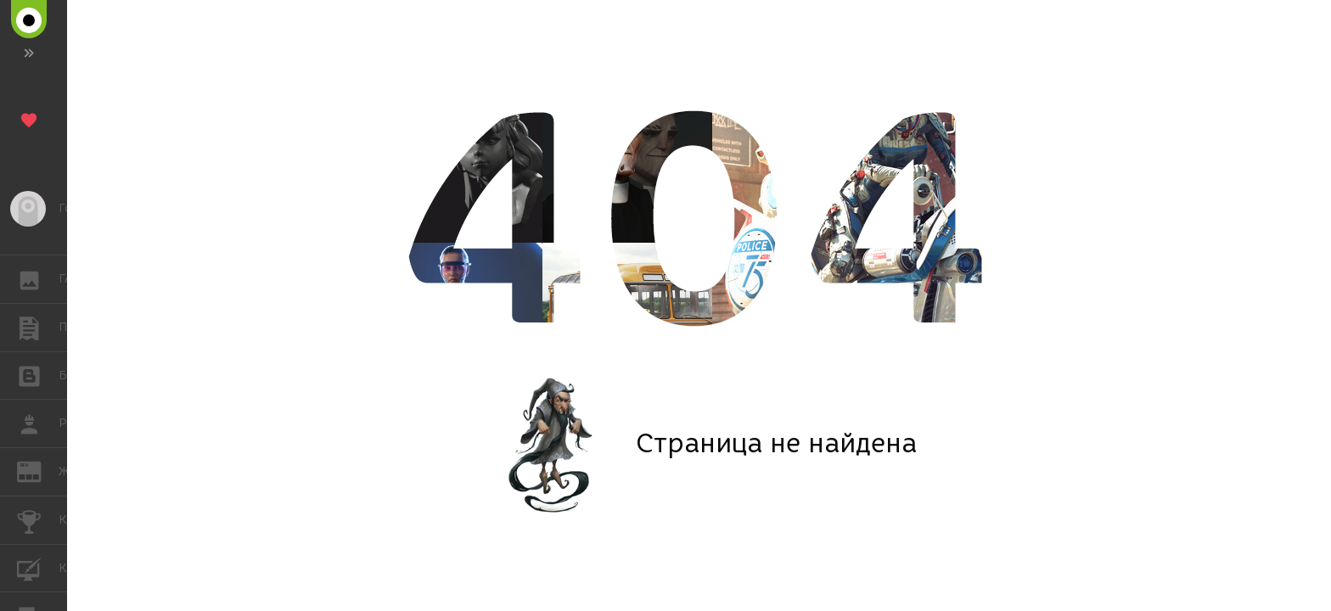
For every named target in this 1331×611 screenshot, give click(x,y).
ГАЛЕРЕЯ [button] (38, 279)
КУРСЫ (38, 567)
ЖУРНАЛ (38, 470)
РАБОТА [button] (38, 423)
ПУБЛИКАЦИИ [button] (38, 327)
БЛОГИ (38, 375)
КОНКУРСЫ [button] (38, 520)
